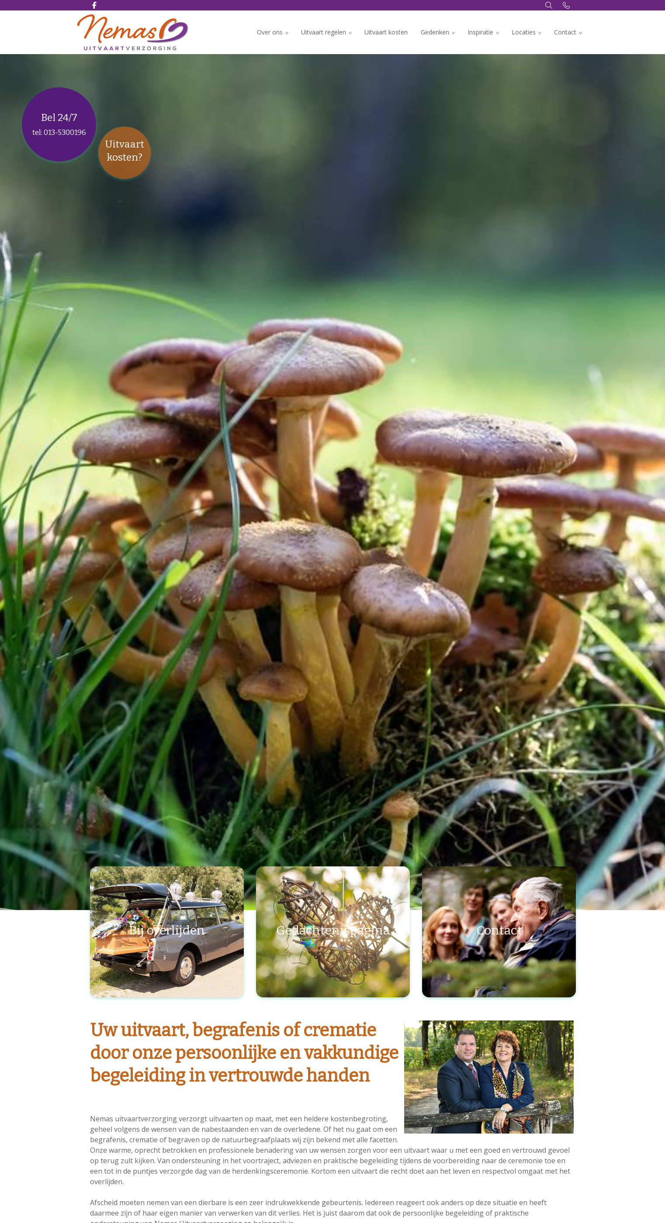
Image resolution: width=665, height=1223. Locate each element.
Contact (565, 32)
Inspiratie (480, 32)
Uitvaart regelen (323, 32)
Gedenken (435, 32)
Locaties (524, 32)
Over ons (270, 32)
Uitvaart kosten (386, 32)
